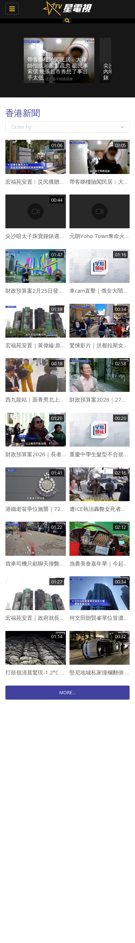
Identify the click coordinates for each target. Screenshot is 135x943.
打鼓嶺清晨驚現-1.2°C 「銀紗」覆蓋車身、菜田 (62, 672)
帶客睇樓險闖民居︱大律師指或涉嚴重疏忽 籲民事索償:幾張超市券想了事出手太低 (57, 68)
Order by (67, 126)
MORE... (67, 692)
